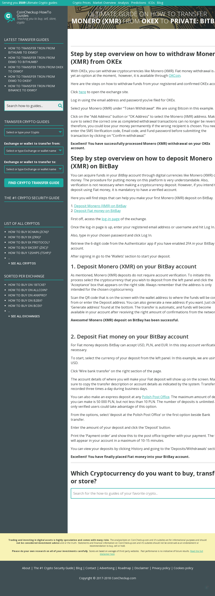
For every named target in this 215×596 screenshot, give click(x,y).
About (26, 568)
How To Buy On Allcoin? (27, 290)
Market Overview (104, 3)
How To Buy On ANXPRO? (27, 295)
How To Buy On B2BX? (25, 300)
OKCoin (175, 75)
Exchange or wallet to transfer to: (30, 162)
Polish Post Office (155, 397)
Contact (90, 568)
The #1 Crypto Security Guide (32, 197)
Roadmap (124, 568)
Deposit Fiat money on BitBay (97, 210)
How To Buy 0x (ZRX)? (24, 237)
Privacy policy (161, 568)
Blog (160, 3)
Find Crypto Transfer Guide (33, 182)
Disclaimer (141, 568)
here (82, 92)
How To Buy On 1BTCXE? (27, 285)
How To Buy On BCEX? (25, 306)
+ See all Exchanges (24, 316)
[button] (206, 587)
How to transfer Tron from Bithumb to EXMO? (31, 50)
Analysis (123, 3)
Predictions (138, 3)
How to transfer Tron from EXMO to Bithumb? (31, 60)
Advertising (107, 568)
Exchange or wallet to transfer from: (32, 143)
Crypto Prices (82, 3)
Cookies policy (183, 568)
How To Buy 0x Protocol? (29, 242)
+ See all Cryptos (22, 263)
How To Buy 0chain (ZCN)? (28, 232)
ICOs (151, 3)
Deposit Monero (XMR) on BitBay (100, 206)
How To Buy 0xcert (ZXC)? (28, 248)
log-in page (111, 219)
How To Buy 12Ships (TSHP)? (29, 253)
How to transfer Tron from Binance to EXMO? (31, 88)
